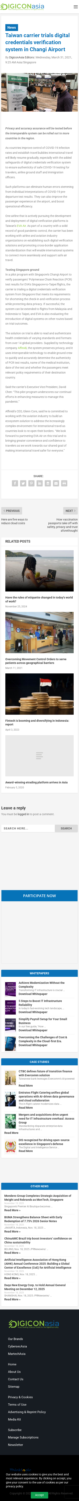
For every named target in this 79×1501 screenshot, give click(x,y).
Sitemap (13, 1387)
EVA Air (21, 225)
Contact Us (15, 1379)
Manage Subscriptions (23, 1437)
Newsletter (15, 1445)
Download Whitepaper (33, 994)
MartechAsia (16, 1354)
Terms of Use (17, 1404)
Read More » (12, 1210)
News (11, 27)
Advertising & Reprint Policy (27, 1412)
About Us (14, 1372)
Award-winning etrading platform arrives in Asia (36, 782)
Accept (39, 1495)
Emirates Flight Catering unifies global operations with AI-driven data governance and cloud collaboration (46, 1096)
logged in (23, 814)
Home (12, 1364)
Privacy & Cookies (20, 1397)
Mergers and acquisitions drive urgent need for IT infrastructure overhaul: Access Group (46, 1118)
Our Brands (15, 1339)
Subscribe (15, 1430)
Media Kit (14, 1419)
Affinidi (22, 348)
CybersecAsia (17, 1346)
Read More (26, 1085)
